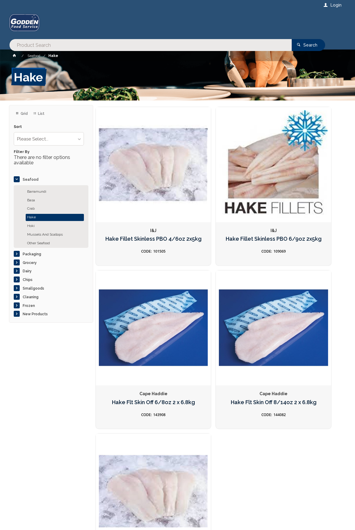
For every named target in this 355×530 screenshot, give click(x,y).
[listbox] (49, 139)
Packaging (32, 254)
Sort (18, 127)
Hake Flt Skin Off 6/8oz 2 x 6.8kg (304, 204)
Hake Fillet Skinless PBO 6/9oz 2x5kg (220, 204)
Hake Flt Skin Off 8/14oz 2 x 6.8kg (135, 331)
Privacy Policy (207, 409)
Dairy (27, 271)
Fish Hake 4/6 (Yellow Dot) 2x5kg (219, 331)
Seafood (31, 179)
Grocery (30, 263)
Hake (31, 217)
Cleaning (31, 297)
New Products (35, 314)
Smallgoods (33, 288)
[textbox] (153, 24)
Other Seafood (38, 243)
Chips (28, 280)
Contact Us (25, 492)
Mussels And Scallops (45, 234)
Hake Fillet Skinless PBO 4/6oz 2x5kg (135, 204)
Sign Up (316, 397)
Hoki (31, 226)
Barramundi (36, 191)
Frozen (29, 306)
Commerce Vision (43, 515)
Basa (31, 200)
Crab (31, 208)
